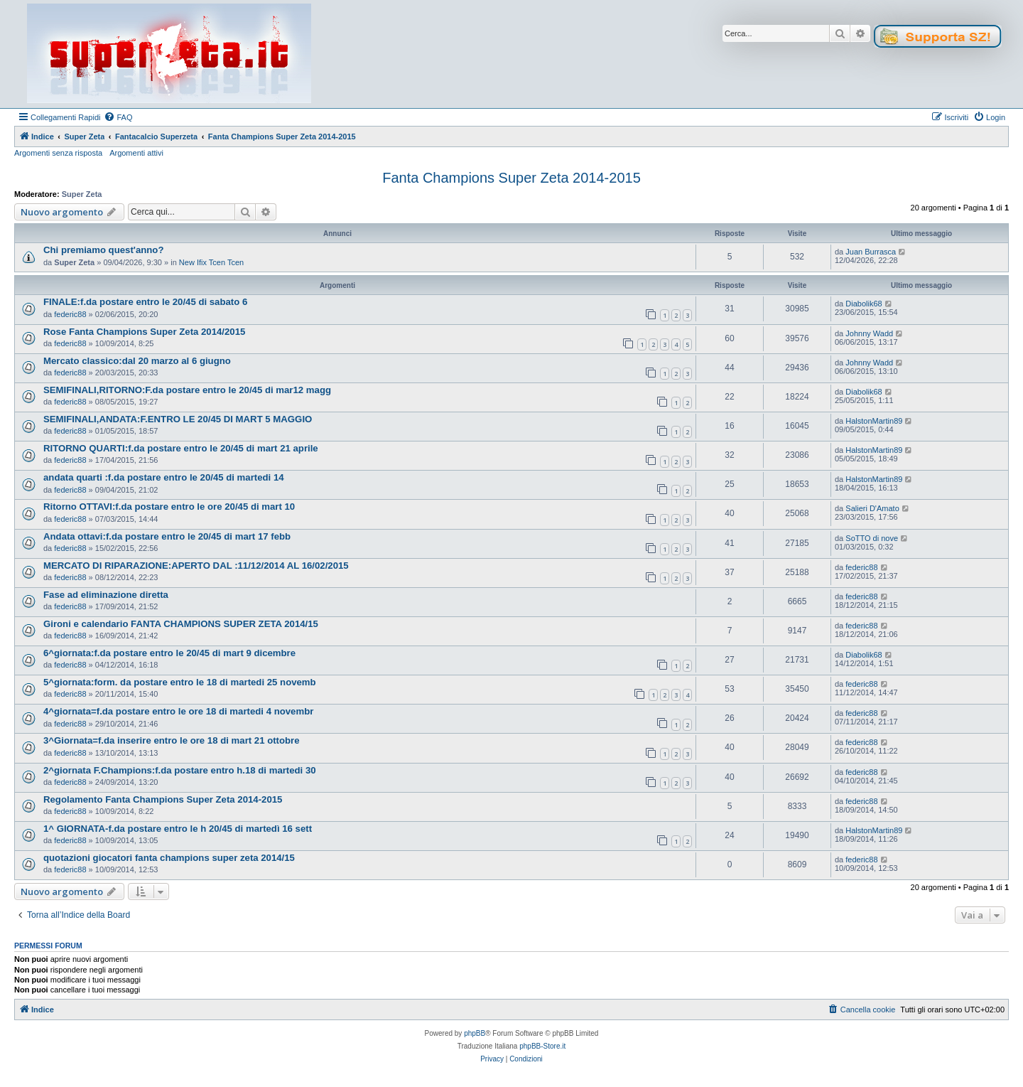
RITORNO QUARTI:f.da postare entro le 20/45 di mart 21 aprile (180, 448)
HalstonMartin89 (873, 421)
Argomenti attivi (136, 153)
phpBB (474, 1033)
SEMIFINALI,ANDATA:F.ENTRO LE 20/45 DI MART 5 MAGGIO (177, 419)
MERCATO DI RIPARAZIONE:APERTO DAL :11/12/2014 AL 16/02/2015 (196, 565)
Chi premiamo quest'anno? (103, 250)
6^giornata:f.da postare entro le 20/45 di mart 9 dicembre (169, 653)
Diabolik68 (863, 303)
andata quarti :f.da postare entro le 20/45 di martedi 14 (163, 477)
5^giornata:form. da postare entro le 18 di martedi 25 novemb (179, 682)
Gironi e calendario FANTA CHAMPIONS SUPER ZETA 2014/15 (180, 624)
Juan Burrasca (870, 251)
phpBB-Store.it (542, 1046)
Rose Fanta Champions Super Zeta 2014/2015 (144, 331)
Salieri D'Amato (872, 508)
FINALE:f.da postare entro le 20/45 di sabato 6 (145, 301)
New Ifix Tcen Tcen (211, 262)
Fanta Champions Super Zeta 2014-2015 (511, 178)
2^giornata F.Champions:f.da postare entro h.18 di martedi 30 (179, 770)
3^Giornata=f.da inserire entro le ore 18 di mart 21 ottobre (171, 740)
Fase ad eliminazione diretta (105, 594)
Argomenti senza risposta (58, 153)
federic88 (70, 314)
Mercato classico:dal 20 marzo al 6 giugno (137, 360)
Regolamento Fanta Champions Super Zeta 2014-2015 (162, 799)
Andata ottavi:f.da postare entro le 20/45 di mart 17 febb (167, 536)
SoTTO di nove (871, 538)
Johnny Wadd (869, 333)
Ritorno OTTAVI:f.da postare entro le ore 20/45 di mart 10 (169, 506)
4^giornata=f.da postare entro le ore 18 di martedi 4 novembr (178, 711)
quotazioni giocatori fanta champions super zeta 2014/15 (169, 857)
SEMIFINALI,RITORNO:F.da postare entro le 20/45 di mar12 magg (187, 390)
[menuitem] (118, 117)
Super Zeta (82, 194)
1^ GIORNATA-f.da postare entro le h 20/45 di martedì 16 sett (177, 828)
